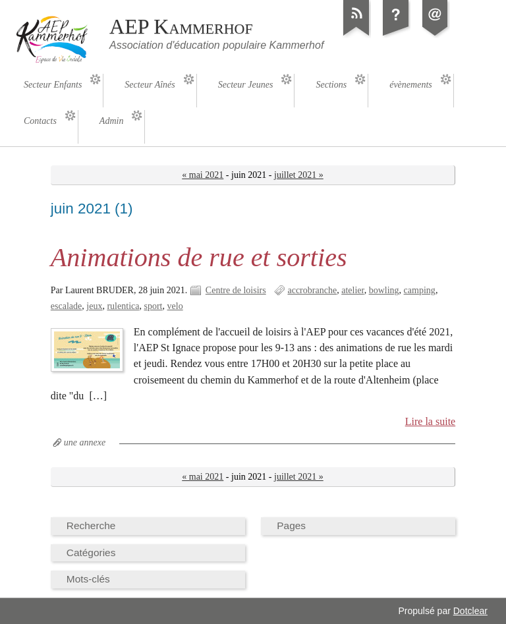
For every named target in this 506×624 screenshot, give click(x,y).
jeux (94, 306)
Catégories (91, 552)
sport (153, 306)
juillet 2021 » (298, 175)
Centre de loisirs (236, 290)
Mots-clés (88, 578)
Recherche (91, 525)
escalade (66, 306)
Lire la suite (430, 421)
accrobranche (312, 290)
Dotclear (470, 611)
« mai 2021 (202, 175)
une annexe (84, 442)
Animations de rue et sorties (199, 257)
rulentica (123, 306)
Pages (291, 525)
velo (175, 306)
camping (420, 290)
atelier (352, 290)
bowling (384, 290)
